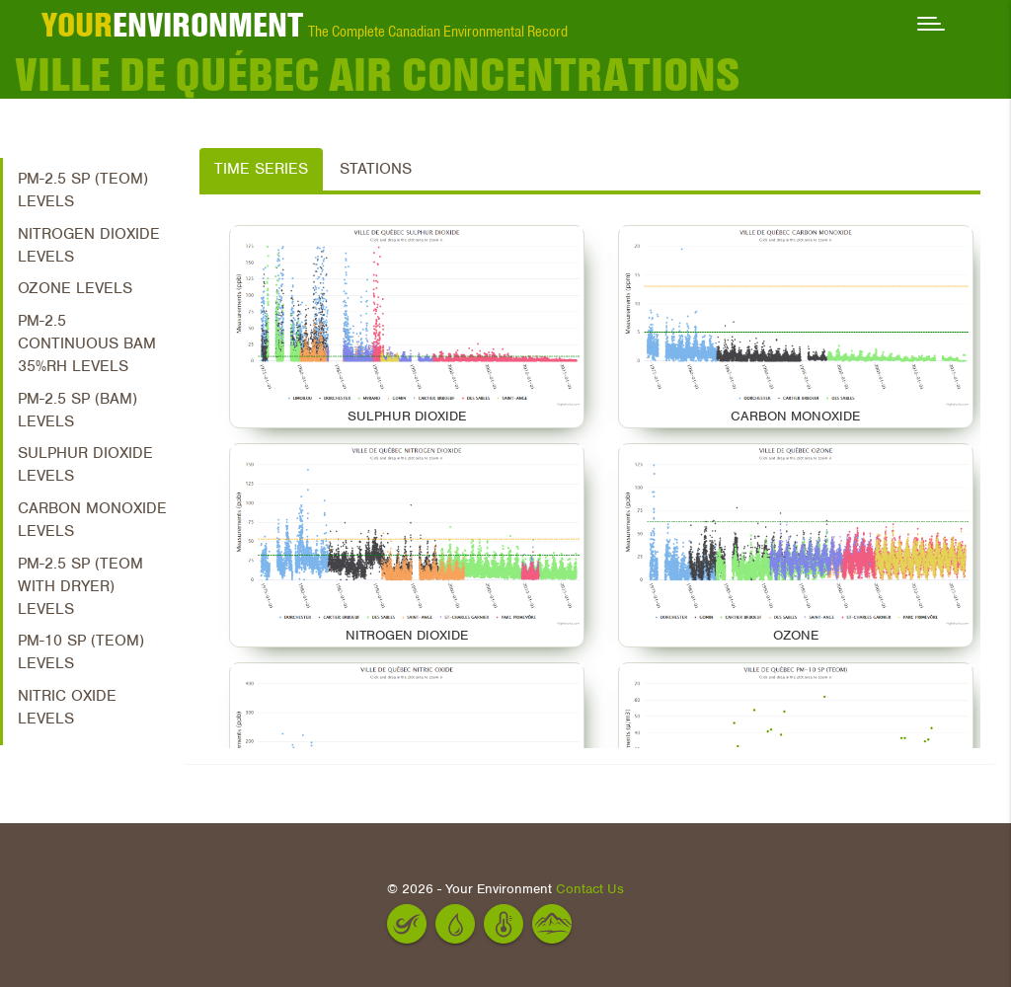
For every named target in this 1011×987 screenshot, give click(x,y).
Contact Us (590, 888)
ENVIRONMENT (172, 24)
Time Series (261, 169)
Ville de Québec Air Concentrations (377, 74)
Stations (376, 169)
